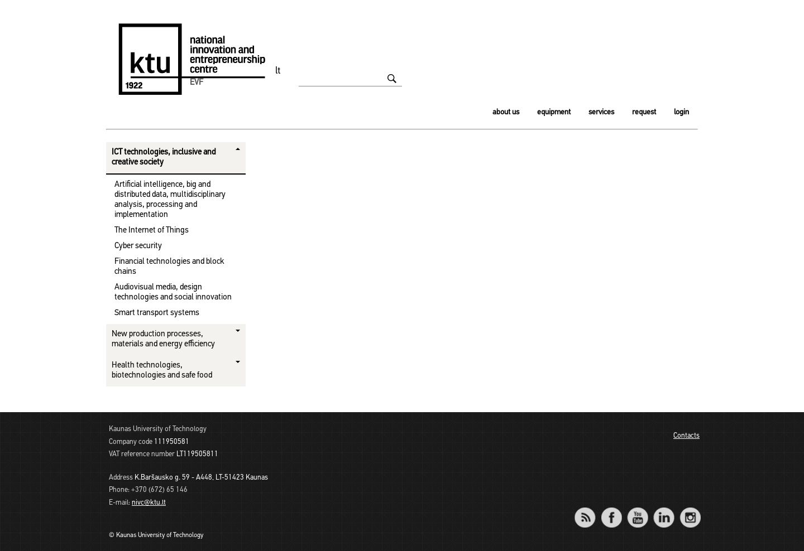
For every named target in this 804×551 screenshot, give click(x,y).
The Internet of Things (151, 230)
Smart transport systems (156, 313)
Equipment (554, 112)
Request (644, 112)
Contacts (686, 435)
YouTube (637, 510)
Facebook (611, 510)
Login (681, 112)
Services (601, 112)
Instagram (690, 510)
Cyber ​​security (138, 246)
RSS (589, 510)
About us (505, 112)
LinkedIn (663, 510)
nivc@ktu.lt (149, 502)
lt (278, 71)
